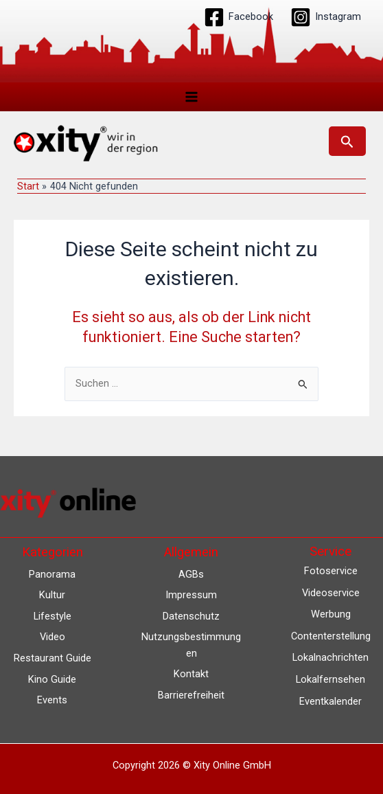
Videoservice (331, 593)
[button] (347, 141)
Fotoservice (331, 571)
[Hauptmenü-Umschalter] (191, 96)
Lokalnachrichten (330, 658)
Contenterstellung (331, 636)
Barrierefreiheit (191, 695)
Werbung (331, 615)
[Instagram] (325, 17)
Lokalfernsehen (330, 679)
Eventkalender (330, 701)
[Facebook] (238, 17)
